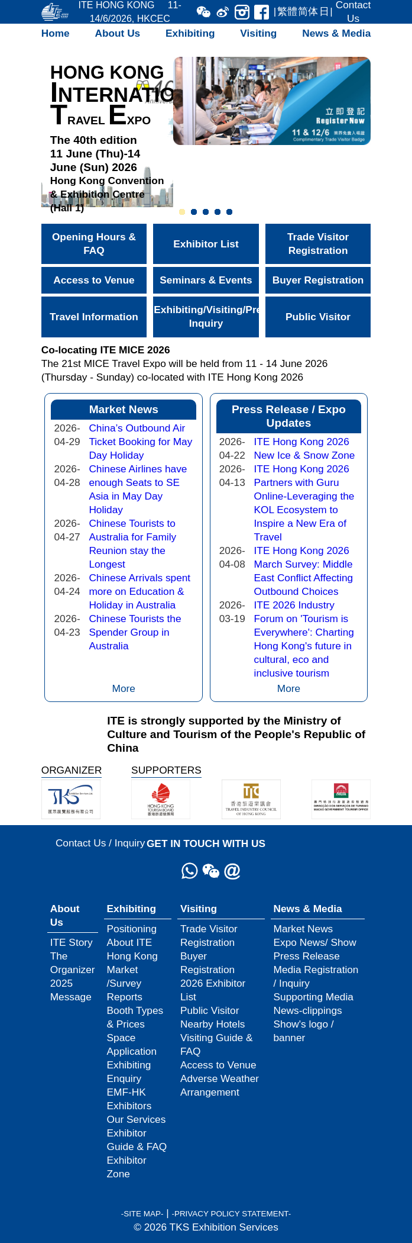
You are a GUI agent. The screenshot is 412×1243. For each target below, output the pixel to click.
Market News (303, 929)
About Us (118, 33)
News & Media (336, 33)
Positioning (132, 929)
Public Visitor (318, 317)
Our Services (136, 1119)
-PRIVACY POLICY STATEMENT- (231, 1213)
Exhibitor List (205, 244)
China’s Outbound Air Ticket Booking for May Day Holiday (140, 441)
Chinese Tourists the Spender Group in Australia (135, 632)
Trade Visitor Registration (318, 243)
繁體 (287, 11)
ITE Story (71, 942)
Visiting (258, 33)
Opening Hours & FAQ (94, 243)
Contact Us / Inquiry (100, 843)
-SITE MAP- (142, 1213)
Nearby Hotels (212, 1024)
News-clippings (308, 1010)
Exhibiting (190, 33)
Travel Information (94, 317)
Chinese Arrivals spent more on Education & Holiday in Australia (139, 591)
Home (55, 33)
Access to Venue (93, 280)
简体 (308, 11)
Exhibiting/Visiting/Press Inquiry (206, 316)
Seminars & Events (206, 280)
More (123, 688)
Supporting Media (313, 997)
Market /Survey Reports (124, 983)
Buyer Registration (318, 280)
